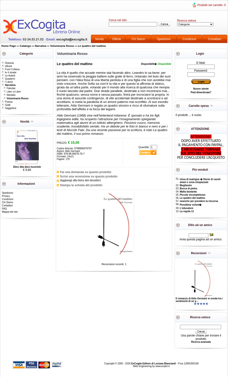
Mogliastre (186, 185)
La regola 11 (187, 211)
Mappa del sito (10, 211)
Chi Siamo (138, 39)
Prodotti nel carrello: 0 (211, 5)
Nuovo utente (201, 88)
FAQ (4, 208)
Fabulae (9, 88)
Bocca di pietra (188, 188)
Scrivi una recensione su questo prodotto (88, 176)
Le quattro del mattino (92, 45)
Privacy (6, 196)
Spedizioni (163, 39)
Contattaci (214, 39)
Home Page (8, 45)
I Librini (7, 82)
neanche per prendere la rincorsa (199, 201)
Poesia (7, 102)
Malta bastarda (188, 191)
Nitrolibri (9, 95)
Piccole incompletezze (192, 194)
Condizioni (189, 39)
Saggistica (9, 108)
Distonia (8, 63)
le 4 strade (9, 72)
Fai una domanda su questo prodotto (85, 172)
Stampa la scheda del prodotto (81, 185)
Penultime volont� (191, 204)
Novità (99, 39)
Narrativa (41, 45)
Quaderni (8, 78)
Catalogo (25, 45)
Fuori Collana (10, 69)
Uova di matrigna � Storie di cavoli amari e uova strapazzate (200, 181)
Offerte (116, 39)
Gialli (6, 105)
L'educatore (186, 208)
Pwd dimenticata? (201, 92)
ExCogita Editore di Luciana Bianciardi (154, 363)
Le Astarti (8, 75)
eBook (7, 66)
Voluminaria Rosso (62, 45)
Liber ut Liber (12, 91)
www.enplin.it (162, 366)
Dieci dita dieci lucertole (27, 167)
